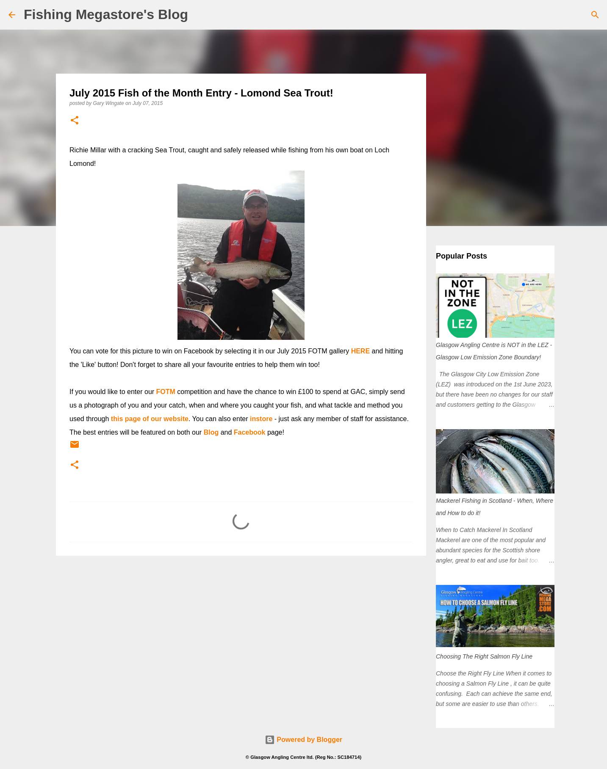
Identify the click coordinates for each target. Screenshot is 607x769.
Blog (211, 432)
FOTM (165, 391)
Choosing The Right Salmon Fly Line (484, 656)
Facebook (250, 432)
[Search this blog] (555, 15)
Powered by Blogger (303, 739)
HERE (360, 351)
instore (261, 418)
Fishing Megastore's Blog (106, 14)
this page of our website (149, 418)
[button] (74, 121)
